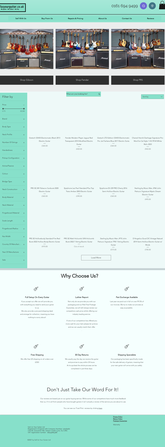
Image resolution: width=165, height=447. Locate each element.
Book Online (118, 439)
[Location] (152, 5)
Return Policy (117, 419)
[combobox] (152, 96)
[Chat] (143, 5)
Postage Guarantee (120, 421)
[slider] (3, 108)
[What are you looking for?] (80, 94)
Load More (96, 257)
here (100, 408)
